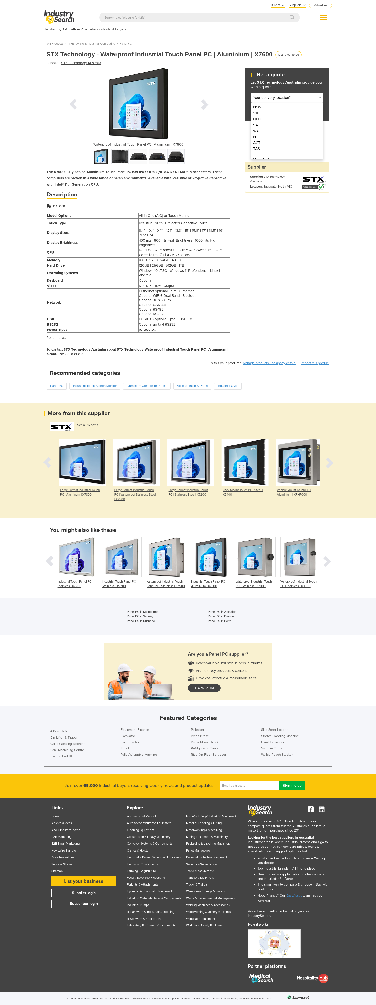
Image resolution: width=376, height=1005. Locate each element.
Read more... (56, 337)
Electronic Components (142, 864)
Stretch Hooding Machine (280, 736)
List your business (83, 881)
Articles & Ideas (61, 823)
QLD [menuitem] (257, 119)
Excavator (128, 736)
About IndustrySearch (65, 830)
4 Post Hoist (59, 731)
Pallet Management (199, 851)
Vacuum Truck (271, 748)
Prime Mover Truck (205, 742)
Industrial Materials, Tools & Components (154, 898)
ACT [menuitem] (256, 142)
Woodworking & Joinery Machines (208, 912)
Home (55, 816)
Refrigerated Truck (204, 748)
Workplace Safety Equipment (205, 925)
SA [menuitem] (255, 125)
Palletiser (197, 730)
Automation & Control (141, 816)
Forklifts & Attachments (142, 885)
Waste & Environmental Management (210, 898)
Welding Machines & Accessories (208, 905)
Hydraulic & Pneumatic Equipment (149, 891)
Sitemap (57, 871)
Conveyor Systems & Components (149, 844)
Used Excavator (272, 742)
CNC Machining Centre (67, 750)
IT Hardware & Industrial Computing (91, 44)
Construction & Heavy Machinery (148, 837)
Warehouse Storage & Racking (206, 891)
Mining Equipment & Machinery (207, 837)
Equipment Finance (135, 730)
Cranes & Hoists (137, 851)
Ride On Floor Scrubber (208, 755)
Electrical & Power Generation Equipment (154, 857)
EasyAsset (294, 896)
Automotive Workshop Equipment (149, 823)
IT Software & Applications (144, 919)
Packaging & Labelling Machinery (208, 844)
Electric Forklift (61, 756)
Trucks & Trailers (197, 885)
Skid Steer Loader (274, 730)
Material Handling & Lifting (204, 823)
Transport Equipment (200, 878)
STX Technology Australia (81, 63)
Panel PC (125, 44)
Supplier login (84, 892)
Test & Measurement (200, 871)
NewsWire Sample (63, 851)
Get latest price (288, 54)
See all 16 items (87, 425)
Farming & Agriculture (141, 871)
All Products (55, 44)
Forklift (126, 748)
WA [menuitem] (256, 131)
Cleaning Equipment (140, 830)
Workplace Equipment (200, 919)
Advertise (320, 5)
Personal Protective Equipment (206, 857)
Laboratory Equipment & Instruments (151, 925)
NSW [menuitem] (257, 107)
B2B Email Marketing (65, 844)
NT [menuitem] (255, 137)
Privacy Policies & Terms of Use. (149, 998)
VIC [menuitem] (256, 113)
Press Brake (200, 736)
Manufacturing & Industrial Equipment (211, 816)
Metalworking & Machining (204, 830)
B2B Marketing (61, 837)
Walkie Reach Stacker (277, 755)
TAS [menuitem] (256, 148)
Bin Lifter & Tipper (63, 738)
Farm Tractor (130, 742)
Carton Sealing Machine (67, 744)
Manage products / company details (269, 363)
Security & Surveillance (201, 864)
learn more (204, 688)
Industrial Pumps (138, 905)
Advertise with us (62, 857)
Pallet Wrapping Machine (139, 755)
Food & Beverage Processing (146, 878)
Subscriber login (84, 903)
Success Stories (61, 864)
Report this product (315, 363)
